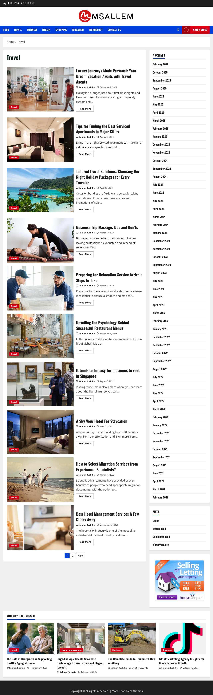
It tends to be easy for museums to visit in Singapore (40, 384)
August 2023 (160, 273)
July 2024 (158, 185)
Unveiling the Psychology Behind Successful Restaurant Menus (40, 336)
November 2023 (161, 249)
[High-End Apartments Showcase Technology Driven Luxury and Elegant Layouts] (81, 638)
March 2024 (159, 217)
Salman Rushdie (87, 87)
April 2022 (158, 401)
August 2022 (160, 369)
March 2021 (159, 489)
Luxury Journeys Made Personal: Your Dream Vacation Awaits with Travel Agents (40, 89)
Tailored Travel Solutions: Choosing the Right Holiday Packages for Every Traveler (40, 190)
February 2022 (160, 417)
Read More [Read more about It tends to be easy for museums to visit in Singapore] (86, 399)
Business (32, 30)
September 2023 (162, 265)
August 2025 (160, 88)
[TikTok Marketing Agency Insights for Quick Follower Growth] (182, 638)
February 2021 (160, 497)
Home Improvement (72, 650)
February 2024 (160, 225)
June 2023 (158, 289)
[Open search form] (178, 29)
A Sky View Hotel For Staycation (40, 432)
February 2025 (160, 128)
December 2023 (161, 241)
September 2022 (162, 361)
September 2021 (162, 457)
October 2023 (160, 257)
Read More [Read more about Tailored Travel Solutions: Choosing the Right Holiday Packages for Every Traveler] (86, 210)
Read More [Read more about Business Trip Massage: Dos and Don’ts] (86, 254)
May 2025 (158, 104)
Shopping (61, 30)
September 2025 (162, 80)
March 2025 (159, 120)
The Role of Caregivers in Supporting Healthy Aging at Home (29, 661)
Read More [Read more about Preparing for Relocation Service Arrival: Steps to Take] (86, 303)
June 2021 (158, 473)
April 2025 (158, 112)
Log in (156, 521)
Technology (96, 30)
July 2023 (158, 281)
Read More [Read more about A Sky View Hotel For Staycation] (86, 444)
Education (78, 30)
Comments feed (161, 537)
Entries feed (159, 529)
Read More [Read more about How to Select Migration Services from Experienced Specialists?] (86, 497)
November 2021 (161, 441)
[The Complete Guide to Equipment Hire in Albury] (132, 638)
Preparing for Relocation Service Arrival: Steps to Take (40, 288)
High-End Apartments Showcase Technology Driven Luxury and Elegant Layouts (80, 663)
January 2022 (160, 425)
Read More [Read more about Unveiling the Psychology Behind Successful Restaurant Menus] (86, 351)
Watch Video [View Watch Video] (194, 30)
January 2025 (160, 136)
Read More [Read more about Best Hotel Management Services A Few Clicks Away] (86, 542)
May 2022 (158, 393)
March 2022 (159, 409)
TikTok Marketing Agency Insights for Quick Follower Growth (181, 661)
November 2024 (161, 152)
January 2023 (160, 329)
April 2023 (158, 305)
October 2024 (160, 161)
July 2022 (158, 377)
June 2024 (158, 193)
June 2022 (158, 385)
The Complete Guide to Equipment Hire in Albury (131, 661)
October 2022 (160, 353)
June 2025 (158, 96)
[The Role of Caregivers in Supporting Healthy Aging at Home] (30, 638)
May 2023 (158, 297)
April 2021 (158, 481)
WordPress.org (161, 545)
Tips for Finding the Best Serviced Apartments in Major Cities (40, 139)
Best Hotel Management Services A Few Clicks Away (40, 527)
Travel (18, 30)
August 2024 (160, 177)
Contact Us (114, 30)
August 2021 (159, 465)
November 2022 (161, 345)
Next (80, 555)
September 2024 (162, 169)
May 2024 (158, 201)
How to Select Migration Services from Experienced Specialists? (40, 479)
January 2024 (160, 233)
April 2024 (158, 209)
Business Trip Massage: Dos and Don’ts (40, 240)
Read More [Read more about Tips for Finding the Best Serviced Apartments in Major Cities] (86, 154)
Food (6, 30)
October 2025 (160, 72)
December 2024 (161, 144)
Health (46, 30)
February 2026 (161, 64)
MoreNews (118, 691)
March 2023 (159, 313)
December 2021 (161, 433)
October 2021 (160, 449)
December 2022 (161, 337)
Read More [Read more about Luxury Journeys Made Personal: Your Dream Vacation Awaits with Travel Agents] (86, 109)
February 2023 (160, 321)
